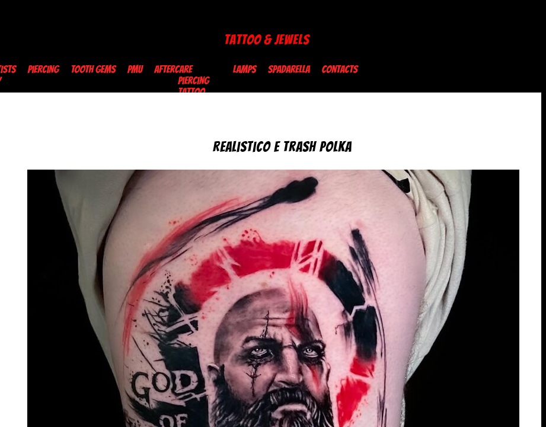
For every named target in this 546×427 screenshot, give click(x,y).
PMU (134, 69)
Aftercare (173, 69)
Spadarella (289, 69)
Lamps (244, 69)
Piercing (43, 69)
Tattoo (191, 91)
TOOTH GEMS (93, 69)
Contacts (339, 69)
